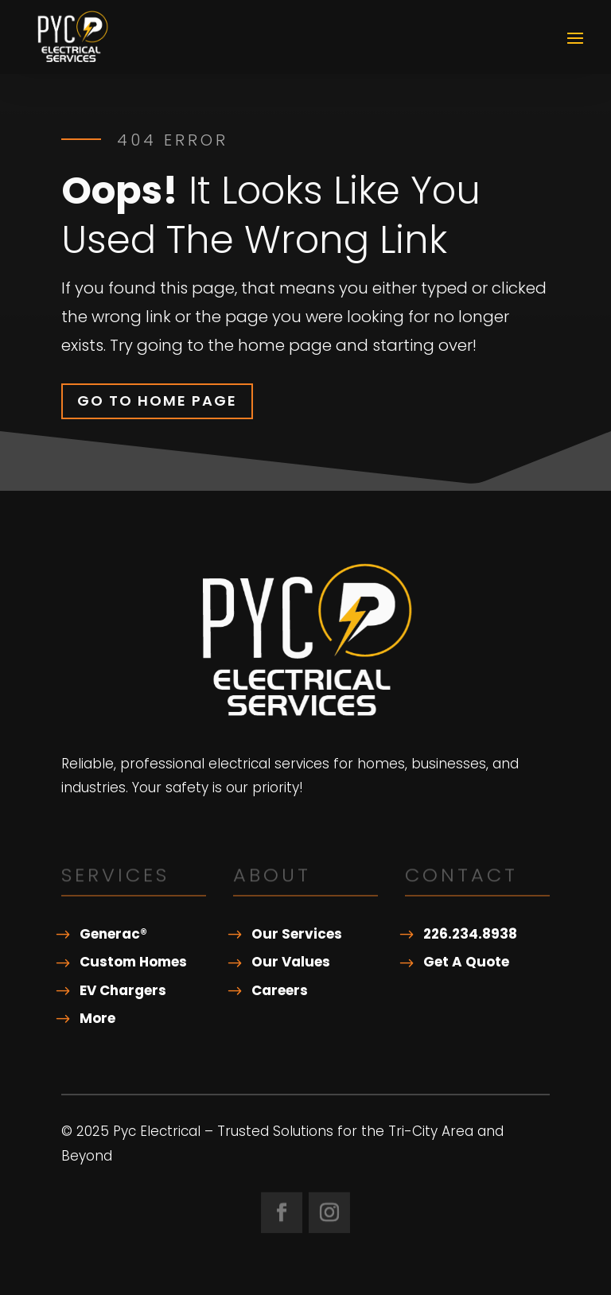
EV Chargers (123, 990)
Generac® (113, 933)
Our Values (290, 961)
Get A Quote (466, 961)
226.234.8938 (470, 933)
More (97, 1018)
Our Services (296, 933)
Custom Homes (133, 961)
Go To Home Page (157, 400)
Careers (279, 990)
